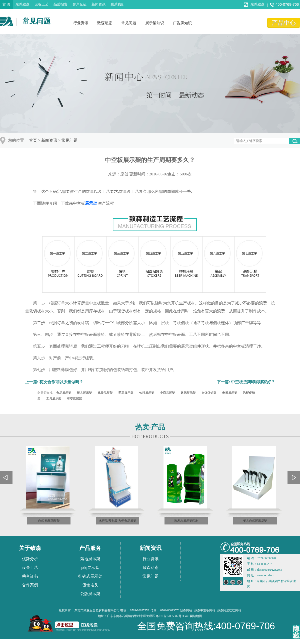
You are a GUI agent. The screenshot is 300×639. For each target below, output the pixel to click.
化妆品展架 (105, 392)
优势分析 (30, 559)
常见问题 (128, 23)
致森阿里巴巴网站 (229, 610)
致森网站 (186, 610)
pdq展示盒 (90, 567)
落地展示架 (90, 559)
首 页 (6, 4)
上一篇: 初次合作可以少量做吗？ (54, 382)
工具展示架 (53, 398)
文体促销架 (209, 392)
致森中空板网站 (204, 610)
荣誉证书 (30, 576)
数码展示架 (188, 392)
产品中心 (284, 22)
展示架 (91, 203)
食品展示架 (63, 392)
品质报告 (61, 4)
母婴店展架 (74, 398)
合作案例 (30, 585)
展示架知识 (154, 23)
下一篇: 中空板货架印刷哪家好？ (246, 382)
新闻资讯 (99, 4)
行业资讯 (80, 23)
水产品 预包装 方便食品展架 (117, 520)
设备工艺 (41, 4)
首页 (33, 140)
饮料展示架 (146, 392)
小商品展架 (167, 392)
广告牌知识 (182, 23)
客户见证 (79, 4)
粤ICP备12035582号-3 (170, 616)
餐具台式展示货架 (255, 520)
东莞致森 (23, 4)
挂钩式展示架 (90, 576)
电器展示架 (229, 392)
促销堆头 (90, 585)
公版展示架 (90, 594)
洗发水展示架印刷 (186, 520)
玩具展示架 (84, 392)
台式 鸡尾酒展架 (49, 520)
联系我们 (117, 4)
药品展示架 (126, 392)
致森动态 (104, 23)
